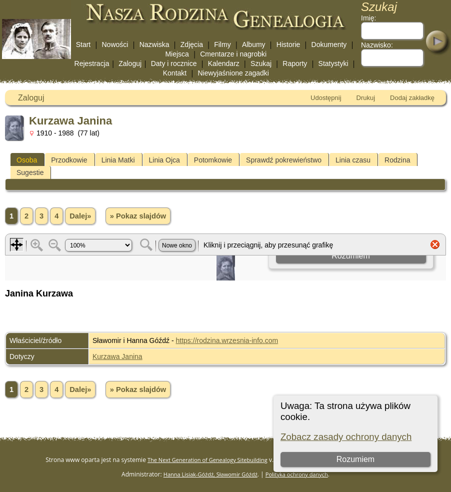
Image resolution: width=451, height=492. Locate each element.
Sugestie (30, 172)
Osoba (26, 160)
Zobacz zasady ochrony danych (346, 437)
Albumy (254, 44)
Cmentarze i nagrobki (233, 54)
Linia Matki (118, 160)
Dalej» (80, 216)
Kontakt (174, 73)
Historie (288, 44)
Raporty (294, 64)
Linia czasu (353, 160)
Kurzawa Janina (117, 356)
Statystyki (333, 64)
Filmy (222, 44)
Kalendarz (224, 64)
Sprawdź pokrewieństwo (284, 160)
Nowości (115, 44)
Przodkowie (69, 160)
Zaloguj (130, 64)
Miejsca (176, 54)
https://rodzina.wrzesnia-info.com (227, 340)
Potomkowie (213, 160)
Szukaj (261, 64)
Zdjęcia (191, 44)
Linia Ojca (164, 160)
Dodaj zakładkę (412, 98)
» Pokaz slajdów (138, 216)
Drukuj (366, 98)
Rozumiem (355, 459)
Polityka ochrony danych (297, 474)
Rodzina (397, 160)
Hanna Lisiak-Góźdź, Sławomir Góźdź (211, 474)
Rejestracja (92, 64)
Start (83, 44)
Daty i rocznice (174, 64)
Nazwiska (155, 44)
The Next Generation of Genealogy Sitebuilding (208, 460)
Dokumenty (329, 44)
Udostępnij (325, 98)
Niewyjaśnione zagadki (233, 73)
